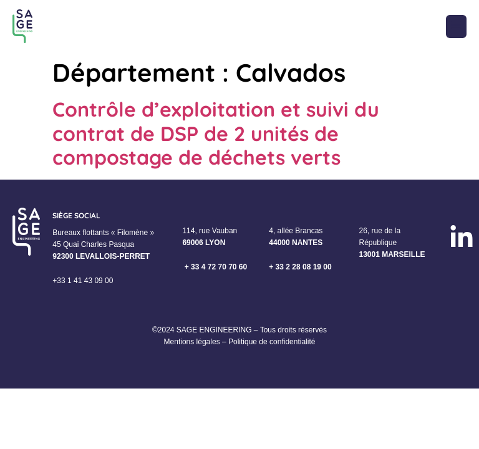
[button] (456, 26)
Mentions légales (192, 341)
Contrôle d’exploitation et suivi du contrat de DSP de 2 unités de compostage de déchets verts (215, 133)
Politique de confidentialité (271, 341)
